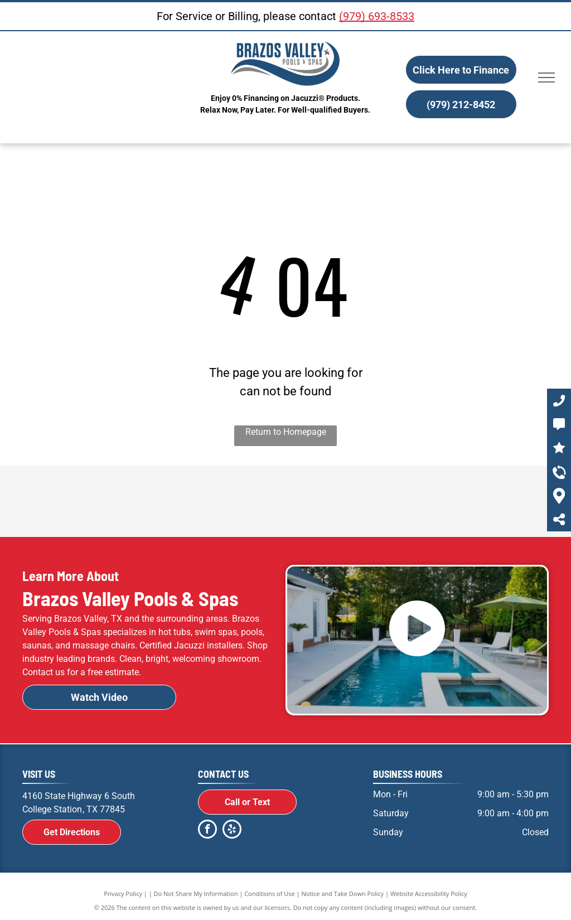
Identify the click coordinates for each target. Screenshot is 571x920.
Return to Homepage (285, 432)
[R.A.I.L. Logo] (495, 501)
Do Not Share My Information (196, 893)
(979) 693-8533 (376, 16)
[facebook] (207, 830)
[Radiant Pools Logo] (285, 501)
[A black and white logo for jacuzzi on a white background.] (76, 501)
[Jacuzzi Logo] (180, 501)
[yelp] (231, 830)
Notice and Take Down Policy (343, 893)
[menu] (546, 77)
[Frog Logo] (390, 501)
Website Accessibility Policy (428, 893)
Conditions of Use (269, 893)
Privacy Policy (123, 893)
